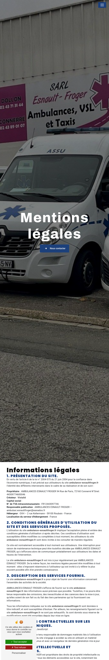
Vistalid (22, 497)
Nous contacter (54, 248)
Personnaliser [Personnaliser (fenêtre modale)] (19, 653)
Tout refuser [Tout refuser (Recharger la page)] (19, 647)
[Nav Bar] (102, 5)
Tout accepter (19, 642)
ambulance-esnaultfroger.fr (83, 482)
